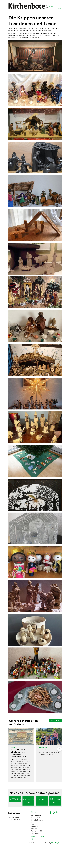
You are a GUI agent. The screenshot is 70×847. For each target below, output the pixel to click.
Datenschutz (12, 843)
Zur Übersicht (55, 721)
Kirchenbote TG (28, 801)
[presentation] (59, 749)
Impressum (12, 845)
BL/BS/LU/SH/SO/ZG (15, 799)
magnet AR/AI (41, 801)
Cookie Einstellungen (35, 842)
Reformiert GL (55, 801)
